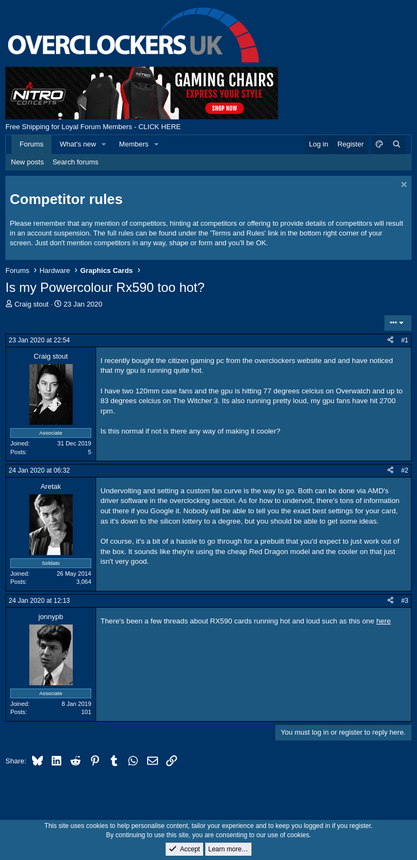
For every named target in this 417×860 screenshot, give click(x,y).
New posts (27, 162)
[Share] (390, 340)
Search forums (76, 162)
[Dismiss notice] (402, 186)
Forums (31, 144)
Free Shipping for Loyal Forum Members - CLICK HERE (93, 127)
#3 (404, 600)
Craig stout (32, 304)
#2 (404, 470)
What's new (78, 144)
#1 (404, 340)
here (383, 621)
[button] (104, 144)
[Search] (396, 144)
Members (133, 144)
